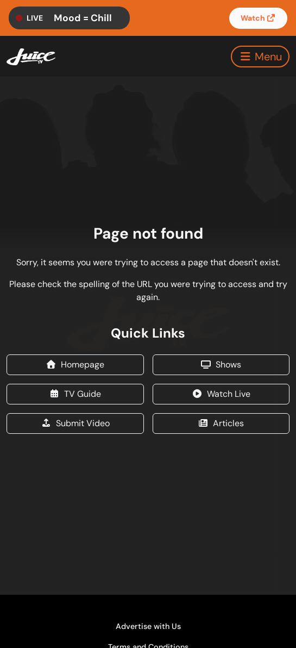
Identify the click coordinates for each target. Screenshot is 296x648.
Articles (221, 423)
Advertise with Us (148, 626)
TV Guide (75, 394)
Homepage (75, 364)
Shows (220, 364)
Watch (258, 18)
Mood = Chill (83, 18)
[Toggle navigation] (260, 56)
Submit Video (75, 423)
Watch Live (221, 394)
